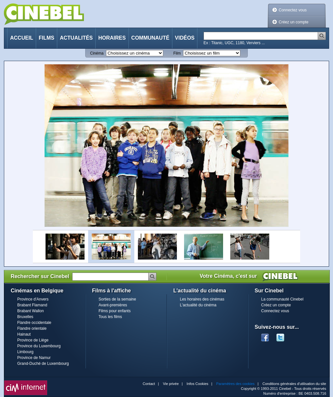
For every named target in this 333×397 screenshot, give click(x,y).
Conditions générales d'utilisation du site (294, 384)
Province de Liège (32, 340)
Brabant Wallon (30, 311)
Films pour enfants (115, 311)
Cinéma (96, 53)
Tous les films (110, 316)
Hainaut (24, 334)
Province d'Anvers (32, 299)
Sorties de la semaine (117, 299)
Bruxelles (25, 316)
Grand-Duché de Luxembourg (43, 363)
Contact (149, 384)
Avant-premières (113, 305)
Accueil (21, 38)
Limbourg (25, 352)
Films (46, 38)
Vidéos (184, 38)
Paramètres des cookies (235, 384)
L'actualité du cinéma (198, 305)
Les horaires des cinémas (202, 299)
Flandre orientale (32, 328)
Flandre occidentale (34, 322)
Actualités (76, 38)
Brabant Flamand (32, 305)
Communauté (150, 38)
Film (177, 53)
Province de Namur (34, 357)
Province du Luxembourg (38, 346)
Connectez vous (293, 10)
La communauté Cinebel (282, 299)
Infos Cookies (197, 384)
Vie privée (171, 384)
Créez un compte (293, 22)
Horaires (112, 38)
